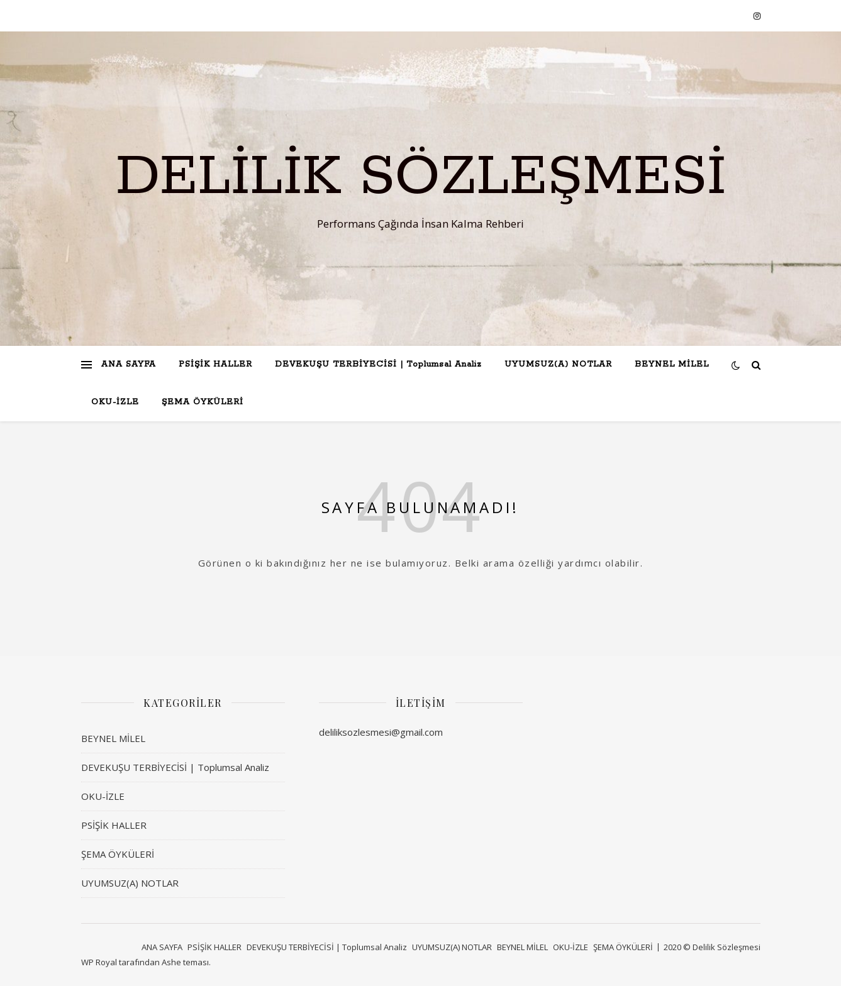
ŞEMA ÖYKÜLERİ (202, 402)
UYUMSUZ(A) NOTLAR (558, 364)
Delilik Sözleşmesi (421, 177)
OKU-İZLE (115, 402)
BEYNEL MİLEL (672, 364)
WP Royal (99, 962)
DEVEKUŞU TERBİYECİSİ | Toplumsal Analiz (378, 364)
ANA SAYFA (128, 364)
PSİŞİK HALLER (215, 364)
